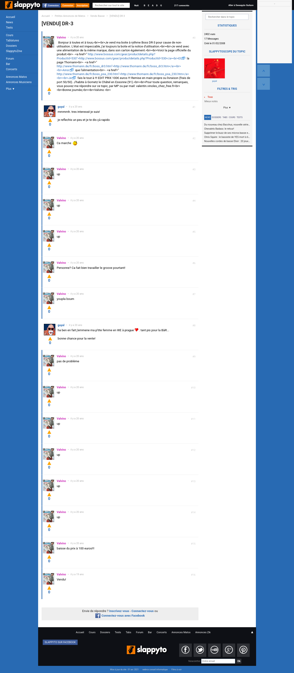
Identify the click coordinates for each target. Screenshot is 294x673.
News (9, 22)
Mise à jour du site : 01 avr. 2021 (124, 669)
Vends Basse (97, 16)
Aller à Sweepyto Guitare (240, 5)
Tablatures (12, 40)
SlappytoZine (14, 51)
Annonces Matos (16, 76)
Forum (10, 58)
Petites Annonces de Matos (70, 16)
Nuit (136, 5)
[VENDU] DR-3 (117, 16)
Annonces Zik (203, 632)
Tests (9, 27)
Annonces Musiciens (19, 82)
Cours (9, 35)
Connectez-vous (143, 611)
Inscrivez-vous (119, 611)
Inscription (82, 5)
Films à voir (176, 669)
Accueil (10, 17)
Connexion (53, 5)
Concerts (11, 69)
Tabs (225, 117)
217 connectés (181, 5)
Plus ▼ (10, 88)
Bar (8, 64)
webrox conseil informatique (155, 669)
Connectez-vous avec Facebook (120, 615)
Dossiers (11, 45)
